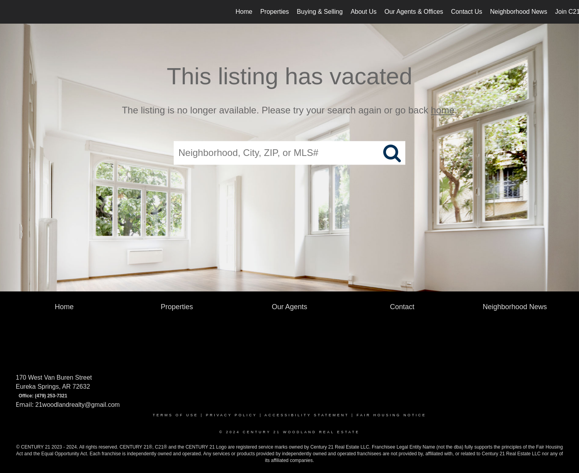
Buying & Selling (320, 11)
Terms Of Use (176, 415)
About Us (364, 11)
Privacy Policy (231, 415)
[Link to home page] (10, 12)
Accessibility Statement (307, 415)
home (443, 110)
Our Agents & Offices (413, 11)
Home (244, 11)
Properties (274, 11)
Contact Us (466, 11)
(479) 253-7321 (51, 396)
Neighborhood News (518, 11)
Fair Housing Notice (391, 415)
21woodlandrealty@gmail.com (77, 404)
